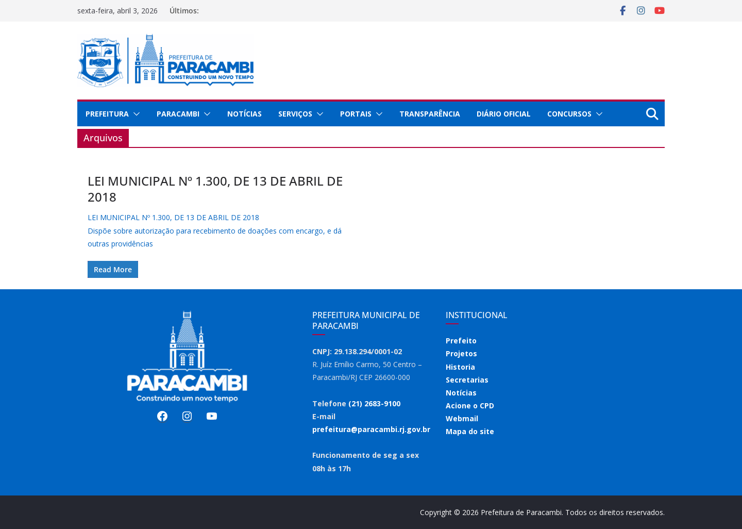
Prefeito (461, 340)
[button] (134, 114)
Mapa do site (470, 431)
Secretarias (467, 380)
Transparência (429, 114)
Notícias (244, 114)
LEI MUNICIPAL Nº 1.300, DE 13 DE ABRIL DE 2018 (215, 188)
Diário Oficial (504, 114)
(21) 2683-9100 (374, 403)
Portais (356, 114)
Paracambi (178, 114)
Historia (460, 367)
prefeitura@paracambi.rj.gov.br (371, 429)
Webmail (462, 418)
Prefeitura (107, 114)
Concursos (569, 114)
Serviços (295, 114)
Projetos (461, 353)
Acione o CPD (470, 405)
